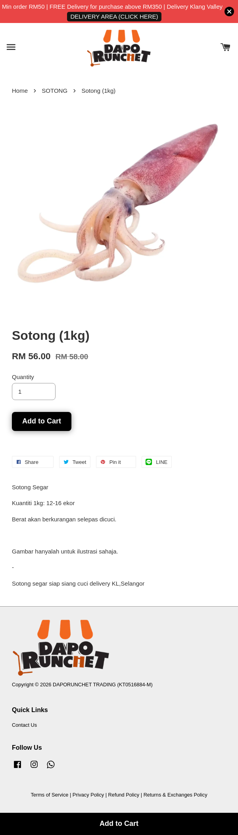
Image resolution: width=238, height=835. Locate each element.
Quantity (23, 376)
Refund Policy (124, 795)
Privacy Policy (88, 795)
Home (20, 90)
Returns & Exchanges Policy (175, 795)
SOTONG (54, 90)
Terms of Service (49, 795)
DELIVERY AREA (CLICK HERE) (114, 16)
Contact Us (24, 725)
